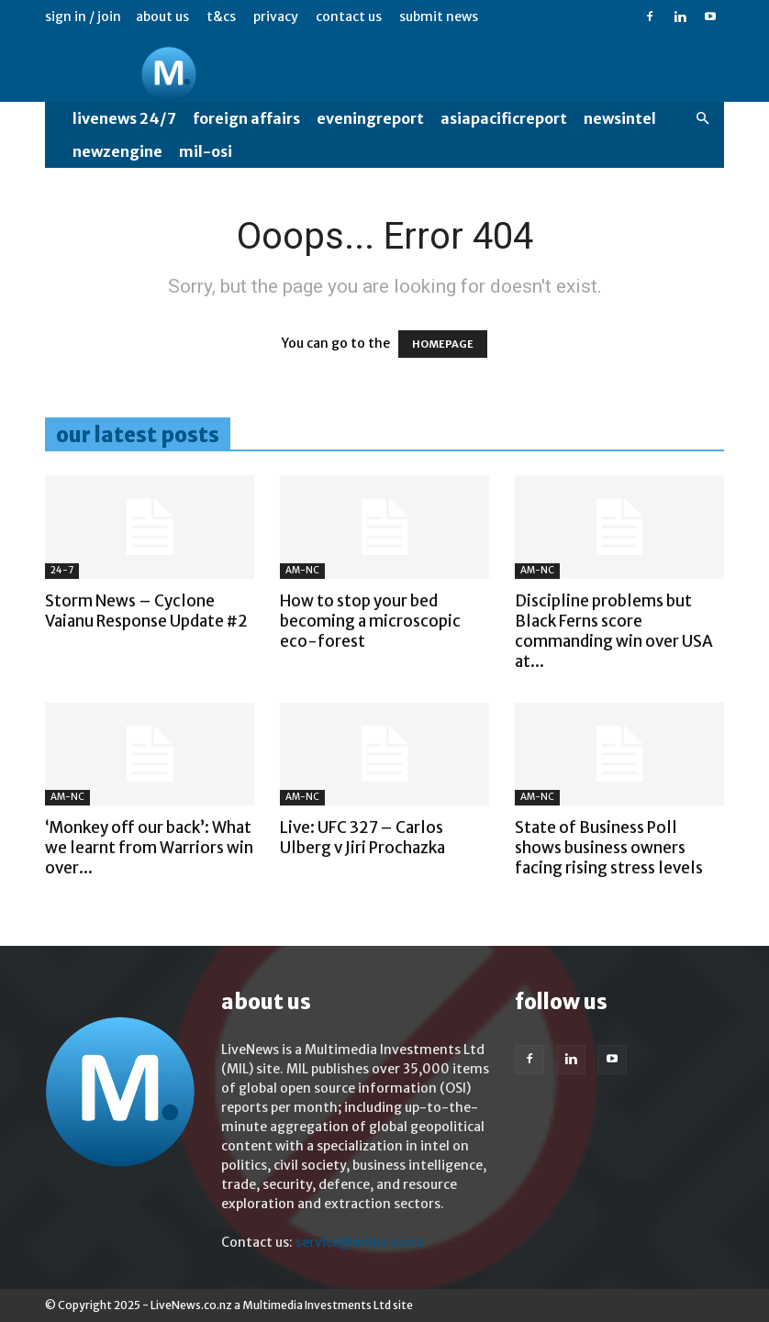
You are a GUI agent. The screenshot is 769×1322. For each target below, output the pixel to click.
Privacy (275, 16)
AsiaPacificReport (503, 118)
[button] (702, 119)
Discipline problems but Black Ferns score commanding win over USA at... (614, 631)
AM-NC (302, 570)
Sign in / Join (83, 16)
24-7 (61, 570)
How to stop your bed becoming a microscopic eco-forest (370, 621)
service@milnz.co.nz (359, 1242)
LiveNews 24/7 (124, 118)
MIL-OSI (205, 151)
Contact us (349, 16)
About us (162, 16)
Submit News (438, 16)
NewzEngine (117, 151)
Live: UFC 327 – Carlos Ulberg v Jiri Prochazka (362, 837)
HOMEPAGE (443, 344)
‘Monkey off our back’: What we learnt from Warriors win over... (149, 847)
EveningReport (370, 118)
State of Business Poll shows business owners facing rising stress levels (609, 847)
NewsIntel (620, 118)
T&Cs (221, 16)
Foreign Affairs (246, 118)
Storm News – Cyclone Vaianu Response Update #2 (146, 611)
